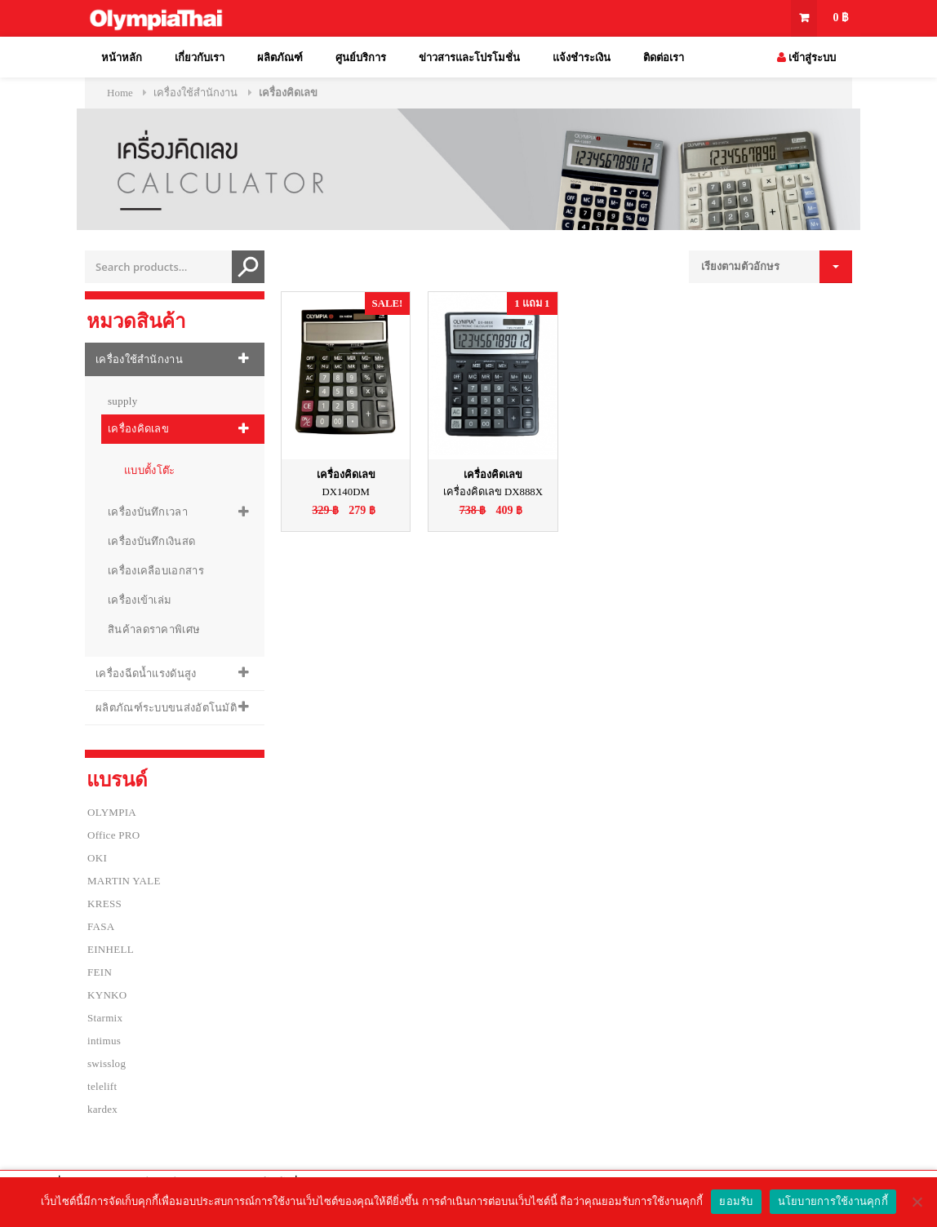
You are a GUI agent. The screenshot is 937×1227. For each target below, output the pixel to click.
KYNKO (107, 995)
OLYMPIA (111, 812)
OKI (97, 858)
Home (120, 92)
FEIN (99, 972)
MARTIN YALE (124, 881)
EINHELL (110, 949)
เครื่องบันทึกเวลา (148, 512)
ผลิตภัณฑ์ (280, 57)
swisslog (106, 1063)
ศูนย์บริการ (360, 57)
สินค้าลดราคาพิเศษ (154, 629)
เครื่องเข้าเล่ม (139, 600)
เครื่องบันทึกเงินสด (151, 541)
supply (122, 401)
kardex (102, 1109)
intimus (104, 1040)
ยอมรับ (736, 1201)
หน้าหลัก (121, 57)
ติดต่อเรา (663, 57)
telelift (102, 1086)
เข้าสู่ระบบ (806, 57)
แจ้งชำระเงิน (582, 57)
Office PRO (113, 835)
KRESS (104, 903)
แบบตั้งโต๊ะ (149, 470)
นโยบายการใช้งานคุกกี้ (833, 1201)
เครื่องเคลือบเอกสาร (156, 571)
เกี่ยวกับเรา (199, 57)
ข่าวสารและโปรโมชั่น (469, 57)
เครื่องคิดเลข (138, 429)
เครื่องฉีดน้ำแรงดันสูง (146, 673)
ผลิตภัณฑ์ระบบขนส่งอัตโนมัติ (166, 708)
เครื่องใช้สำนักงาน (195, 92)
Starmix (104, 1018)
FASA (100, 926)
